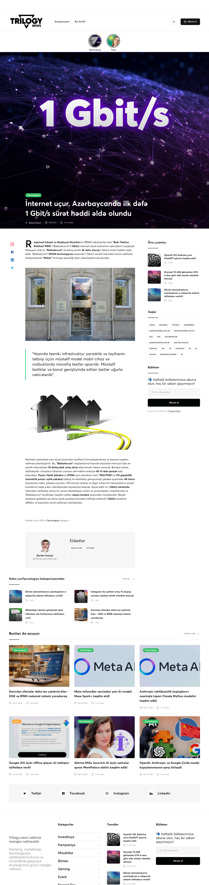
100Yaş (152, 325)
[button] (62, 21)
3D (170, 348)
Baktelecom (76, 548)
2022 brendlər (171, 337)
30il (163, 348)
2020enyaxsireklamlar (159, 331)
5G (182, 354)
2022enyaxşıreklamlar (159, 343)
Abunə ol (192, 22)
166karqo (163, 325)
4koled (152, 354)
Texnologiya (33, 195)
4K (196, 348)
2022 (151, 337)
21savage (153, 348)
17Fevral (176, 325)
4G (190, 348)
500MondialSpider (168, 354)
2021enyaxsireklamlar (184, 331)
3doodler (179, 348)
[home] (27, 22)
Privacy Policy (175, 411)
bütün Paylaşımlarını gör (45, 559)
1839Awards (189, 325)
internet (91, 548)
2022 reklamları (181, 343)
